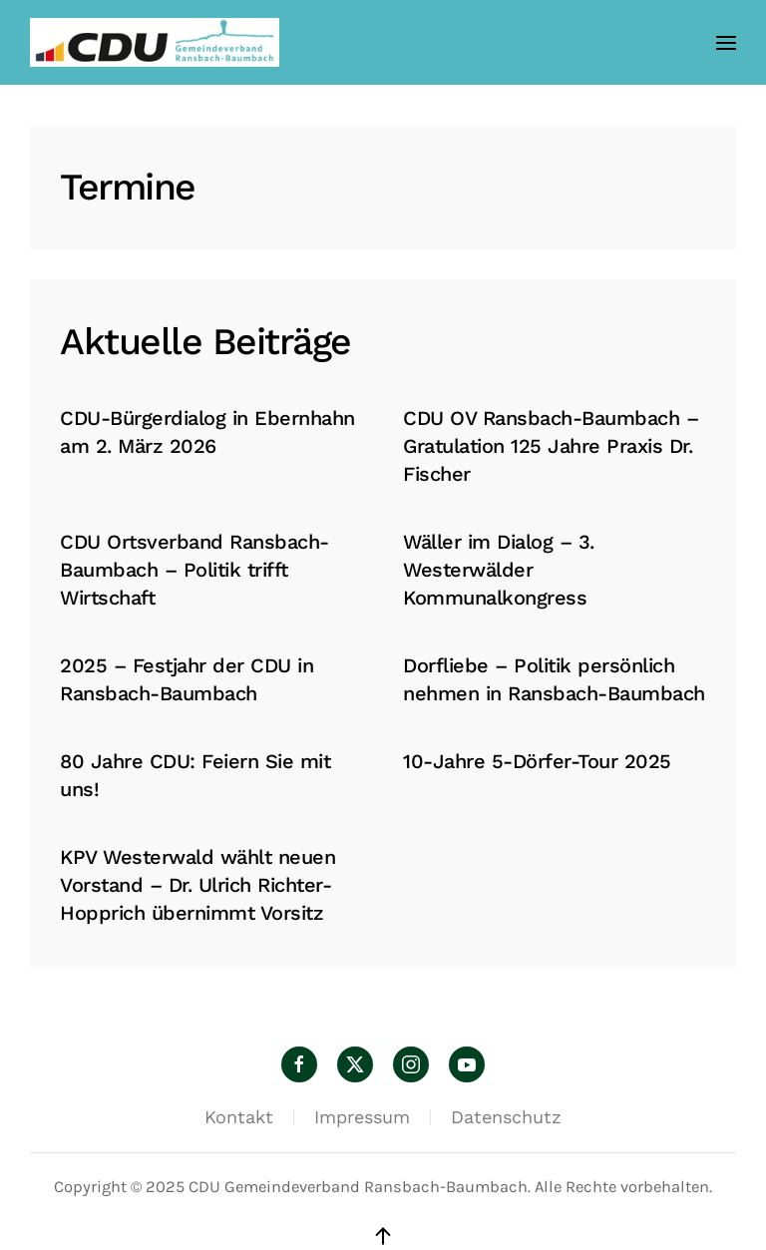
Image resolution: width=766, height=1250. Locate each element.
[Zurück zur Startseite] (154, 42)
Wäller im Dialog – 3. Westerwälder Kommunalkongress (498, 570)
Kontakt (238, 1116)
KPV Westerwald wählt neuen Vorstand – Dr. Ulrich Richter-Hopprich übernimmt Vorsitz (197, 885)
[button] (726, 42)
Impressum (362, 1116)
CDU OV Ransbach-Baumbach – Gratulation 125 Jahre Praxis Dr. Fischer (550, 446)
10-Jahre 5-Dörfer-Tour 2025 (537, 761)
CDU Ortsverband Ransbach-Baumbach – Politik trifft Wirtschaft (194, 570)
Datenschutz (506, 1116)
